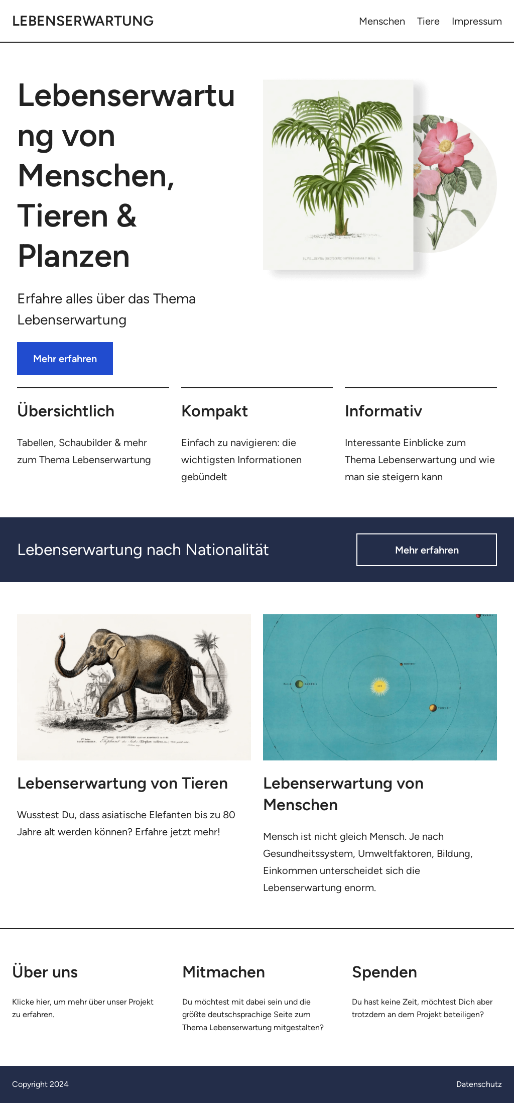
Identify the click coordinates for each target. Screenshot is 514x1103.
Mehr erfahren (65, 359)
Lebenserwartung (83, 20)
